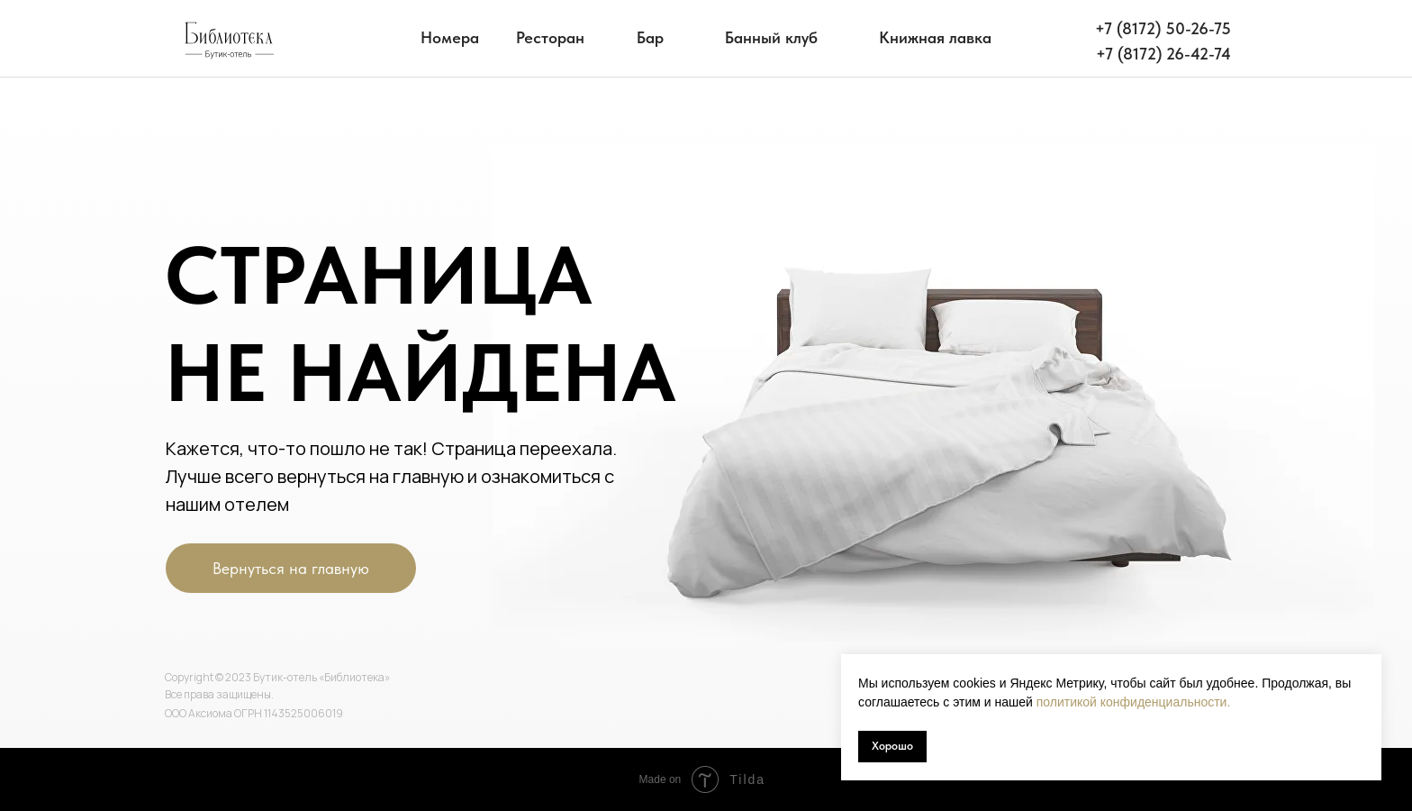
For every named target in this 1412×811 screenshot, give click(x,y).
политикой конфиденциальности (1131, 702)
